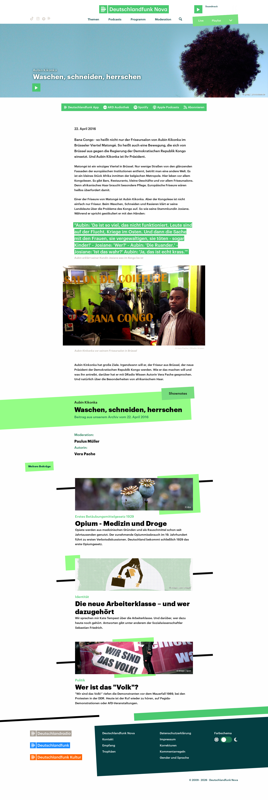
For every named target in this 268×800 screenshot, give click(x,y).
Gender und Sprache (174, 757)
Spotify (141, 107)
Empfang (108, 745)
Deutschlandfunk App (81, 107)
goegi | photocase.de (255, 94)
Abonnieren (193, 107)
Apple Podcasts (166, 107)
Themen (93, 19)
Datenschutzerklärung (175, 733)
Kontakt (107, 739)
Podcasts (114, 19)
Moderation (163, 19)
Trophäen (109, 751)
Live (201, 20)
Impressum (168, 739)
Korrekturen (168, 745)
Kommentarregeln (172, 751)
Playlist (216, 20)
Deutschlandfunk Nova (118, 733)
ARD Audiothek (116, 107)
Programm (138, 19)
